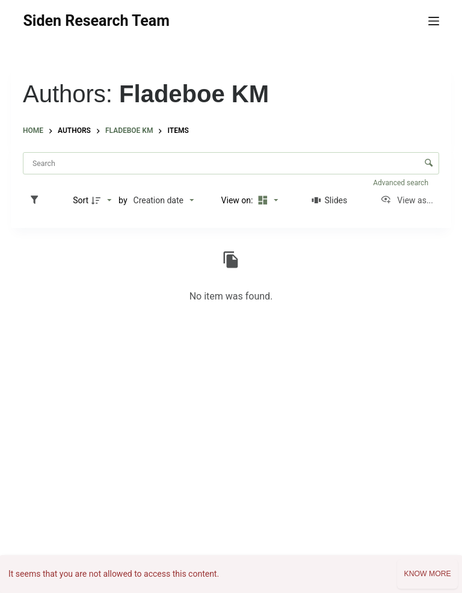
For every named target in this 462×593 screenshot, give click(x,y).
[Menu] (433, 21)
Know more (427, 574)
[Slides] (329, 200)
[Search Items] (231, 163)
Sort (80, 200)
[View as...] (406, 200)
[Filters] (37, 200)
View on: (238, 200)
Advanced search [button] (401, 183)
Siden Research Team (96, 20)
